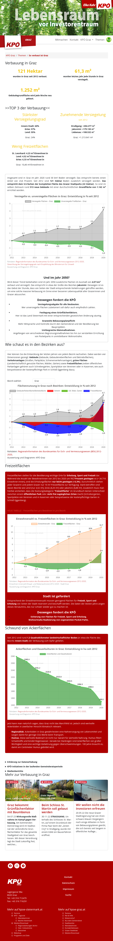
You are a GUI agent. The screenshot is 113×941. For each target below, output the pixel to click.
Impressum (68, 889)
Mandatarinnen (24, 918)
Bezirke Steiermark (25, 920)
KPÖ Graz (86, 39)
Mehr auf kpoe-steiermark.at (24, 909)
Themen (100, 39)
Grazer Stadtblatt (71, 930)
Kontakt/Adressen (71, 928)
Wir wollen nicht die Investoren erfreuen (90, 806)
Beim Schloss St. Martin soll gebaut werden (55, 808)
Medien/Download (21, 923)
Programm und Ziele (21, 935)
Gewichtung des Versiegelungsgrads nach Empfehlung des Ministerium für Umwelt (40, 264)
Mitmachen (61, 39)
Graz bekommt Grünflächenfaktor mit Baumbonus (20, 808)
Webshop (17, 933)
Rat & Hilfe (69, 915)
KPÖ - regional (19, 915)
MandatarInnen (71, 925)
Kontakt (74, 39)
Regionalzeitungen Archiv (27, 925)
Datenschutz (68, 883)
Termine (17, 913)
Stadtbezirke (69, 923)
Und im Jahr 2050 (56, 277)
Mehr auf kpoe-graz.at (71, 909)
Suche (68, 894)
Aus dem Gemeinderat (73, 920)
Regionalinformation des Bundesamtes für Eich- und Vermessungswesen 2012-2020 (50, 261)
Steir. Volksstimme (25, 928)
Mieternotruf (70, 918)
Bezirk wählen (14, 380)
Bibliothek (22, 930)
